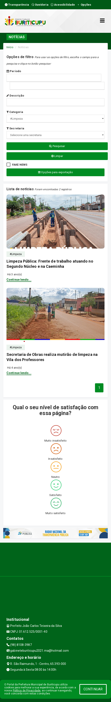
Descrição (15, 95)
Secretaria (15, 128)
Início (9, 47)
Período (13, 71)
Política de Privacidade (26, 690)
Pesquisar (57, 146)
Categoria (14, 112)
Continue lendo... (18, 279)
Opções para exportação (55, 172)
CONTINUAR (93, 689)
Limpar (57, 156)
